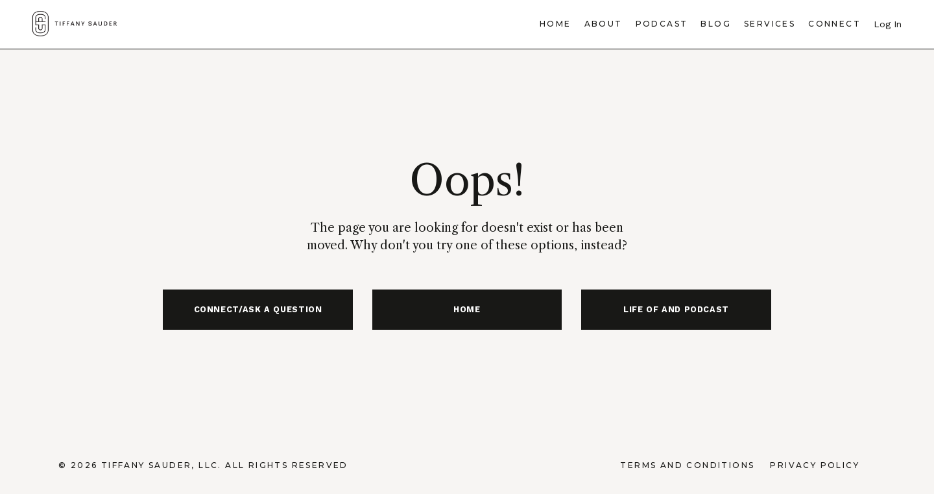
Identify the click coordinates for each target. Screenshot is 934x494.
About (603, 24)
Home (555, 24)
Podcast (662, 24)
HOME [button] (467, 309)
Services (769, 24)
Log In (888, 24)
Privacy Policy (814, 465)
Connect (834, 24)
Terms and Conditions (687, 465)
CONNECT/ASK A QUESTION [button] (258, 309)
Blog (715, 24)
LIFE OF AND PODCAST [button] (676, 309)
